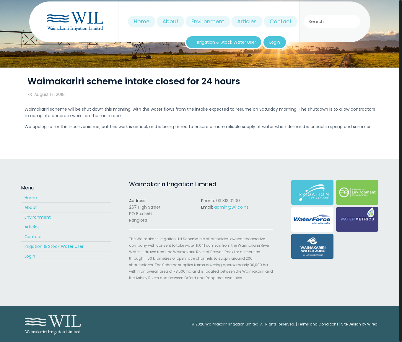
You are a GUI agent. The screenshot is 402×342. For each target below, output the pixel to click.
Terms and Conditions (318, 324)
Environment (38, 217)
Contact (33, 237)
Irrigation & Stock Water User (54, 246)
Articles (32, 227)
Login (30, 256)
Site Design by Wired (359, 324)
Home (31, 198)
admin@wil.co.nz (231, 207)
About (31, 207)
